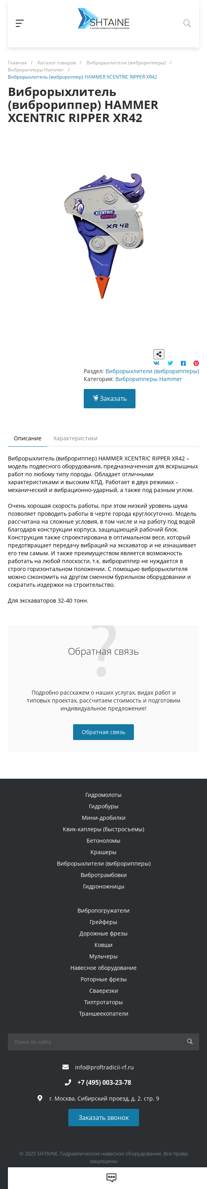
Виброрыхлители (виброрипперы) (152, 371)
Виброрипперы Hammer (148, 379)
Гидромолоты (103, 794)
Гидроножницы (103, 886)
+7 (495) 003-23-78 (104, 1082)
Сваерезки (103, 990)
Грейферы (103, 922)
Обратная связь (103, 732)
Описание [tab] (27, 438)
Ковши (103, 945)
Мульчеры (103, 956)
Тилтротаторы (103, 1002)
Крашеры (103, 852)
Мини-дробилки (104, 817)
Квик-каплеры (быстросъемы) (103, 829)
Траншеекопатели (103, 1013)
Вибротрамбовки (104, 875)
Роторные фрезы (104, 979)
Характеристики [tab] (75, 438)
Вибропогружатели (103, 910)
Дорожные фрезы (103, 933)
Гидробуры (104, 806)
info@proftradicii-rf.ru (104, 1067)
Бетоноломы (103, 840)
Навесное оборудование (103, 967)
